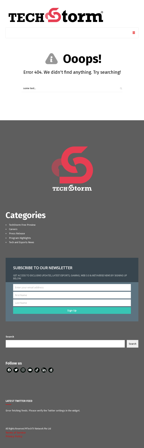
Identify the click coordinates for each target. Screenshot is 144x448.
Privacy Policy (14, 436)
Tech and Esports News (21, 242)
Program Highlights (20, 238)
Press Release (17, 233)
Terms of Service (16, 432)
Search (10, 336)
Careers (13, 229)
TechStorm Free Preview (22, 224)
